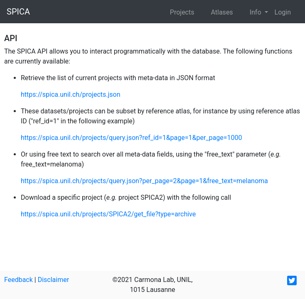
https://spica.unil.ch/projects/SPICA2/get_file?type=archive (108, 214)
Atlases (222, 12)
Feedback (18, 280)
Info (256, 12)
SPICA (18, 12)
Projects (182, 12)
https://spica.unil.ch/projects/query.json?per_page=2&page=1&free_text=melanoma (144, 181)
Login (283, 12)
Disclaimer (53, 280)
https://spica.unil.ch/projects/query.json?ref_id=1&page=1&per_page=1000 (131, 138)
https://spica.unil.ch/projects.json (71, 94)
